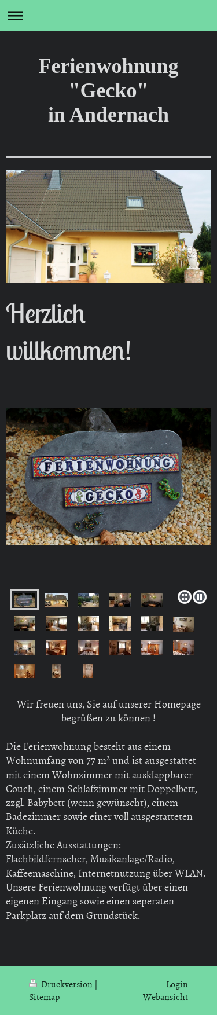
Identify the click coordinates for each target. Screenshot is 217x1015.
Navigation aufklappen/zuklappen (108, 15)
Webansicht (165, 996)
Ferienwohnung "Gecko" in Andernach (108, 90)
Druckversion (61, 984)
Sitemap (44, 996)
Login (177, 984)
